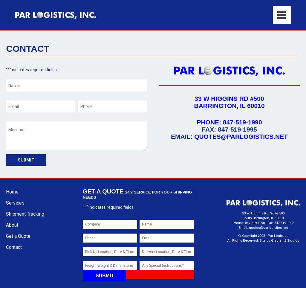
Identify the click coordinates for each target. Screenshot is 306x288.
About (12, 225)
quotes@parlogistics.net (241, 136)
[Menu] (282, 15)
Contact (14, 247)
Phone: (210, 122)
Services (15, 203)
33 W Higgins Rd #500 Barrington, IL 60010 (229, 102)
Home (12, 192)
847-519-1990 (242, 122)
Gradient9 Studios (285, 241)
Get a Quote (18, 236)
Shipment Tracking (25, 214)
